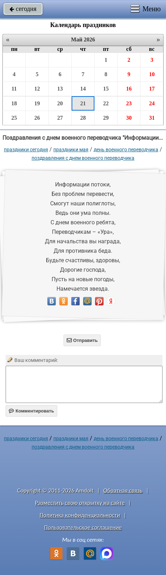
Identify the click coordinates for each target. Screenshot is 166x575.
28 (83, 118)
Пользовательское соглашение (83, 527)
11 (14, 89)
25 (14, 118)
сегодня (22, 8)
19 (37, 103)
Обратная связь (123, 490)
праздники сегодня (26, 149)
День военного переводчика (126, 149)
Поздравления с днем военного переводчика (83, 158)
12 (37, 89)
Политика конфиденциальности (80, 515)
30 (129, 118)
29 (106, 118)
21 (83, 103)
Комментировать (31, 411)
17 (152, 89)
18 (14, 103)
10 (152, 74)
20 (60, 103)
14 (83, 89)
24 (152, 103)
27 (60, 118)
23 (129, 103)
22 (106, 103)
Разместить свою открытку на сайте (80, 503)
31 (152, 118)
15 (106, 89)
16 (129, 89)
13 (60, 89)
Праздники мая (70, 149)
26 (37, 118)
